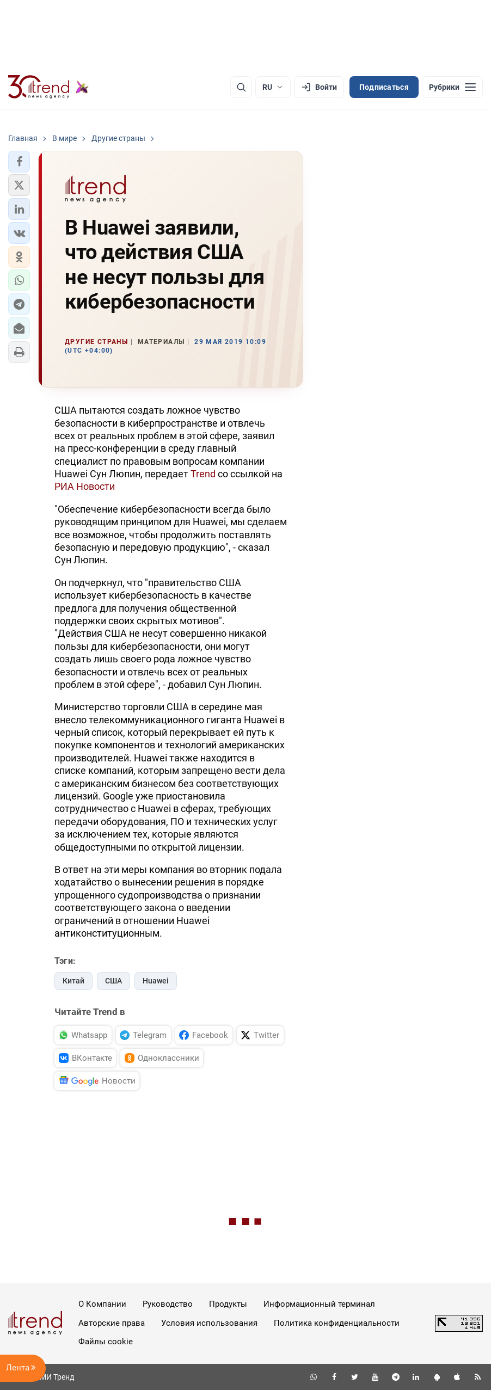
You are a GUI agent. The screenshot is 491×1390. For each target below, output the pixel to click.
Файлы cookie (105, 1341)
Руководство (168, 1304)
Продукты (228, 1304)
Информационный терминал (319, 1304)
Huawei (156, 980)
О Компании (102, 1304)
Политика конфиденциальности (337, 1323)
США (113, 980)
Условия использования (209, 1323)
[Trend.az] (48, 87)
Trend (203, 473)
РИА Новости (84, 486)
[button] (19, 161)
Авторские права (111, 1323)
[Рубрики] (452, 87)
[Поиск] (241, 87)
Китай (73, 980)
